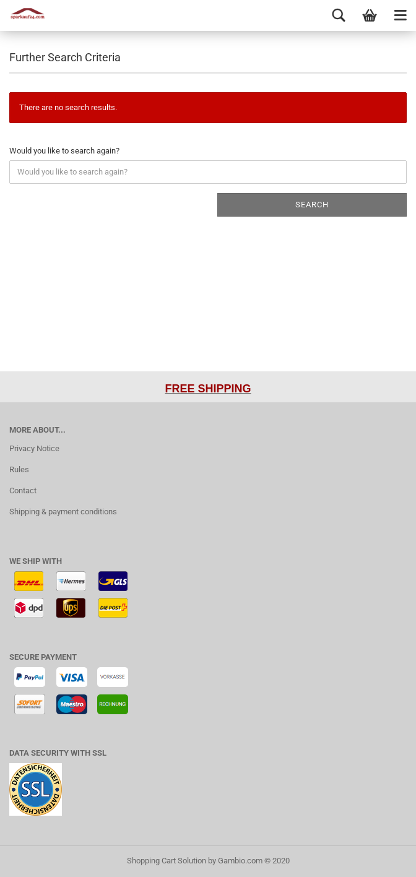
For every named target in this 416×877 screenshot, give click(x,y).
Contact (23, 490)
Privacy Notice (34, 448)
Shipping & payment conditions (63, 511)
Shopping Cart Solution (166, 860)
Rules (19, 469)
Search (312, 204)
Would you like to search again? (64, 150)
